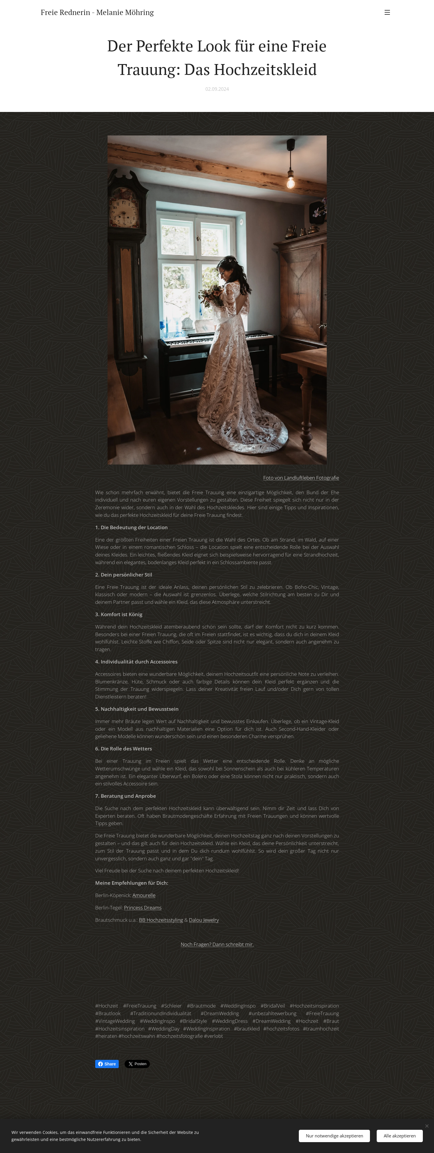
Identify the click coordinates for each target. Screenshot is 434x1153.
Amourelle (144, 895)
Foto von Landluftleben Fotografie (301, 477)
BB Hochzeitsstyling (161, 919)
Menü (387, 12)
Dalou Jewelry (204, 919)
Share (107, 1064)
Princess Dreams (143, 907)
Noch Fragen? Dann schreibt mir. (217, 944)
